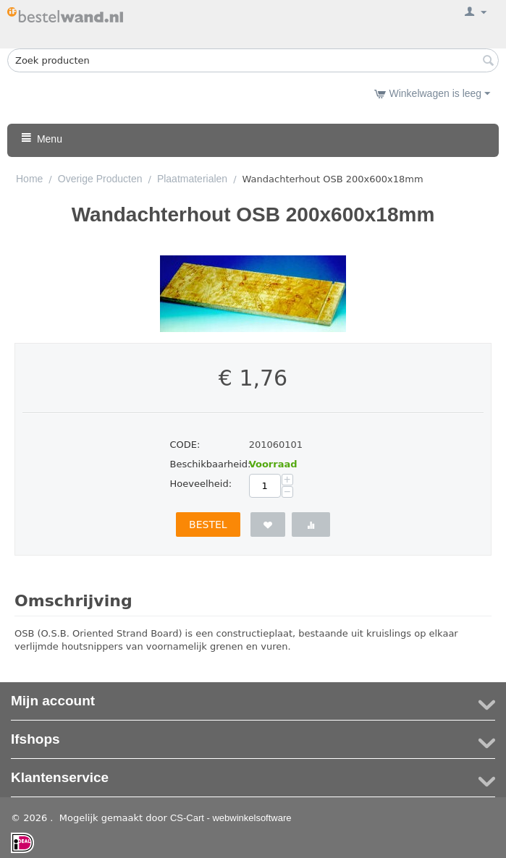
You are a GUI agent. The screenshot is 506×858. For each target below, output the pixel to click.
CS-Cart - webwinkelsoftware (231, 817)
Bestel (208, 524)
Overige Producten (100, 178)
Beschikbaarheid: (204, 464)
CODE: (185, 444)
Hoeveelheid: (201, 483)
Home (29, 178)
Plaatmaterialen (192, 178)
